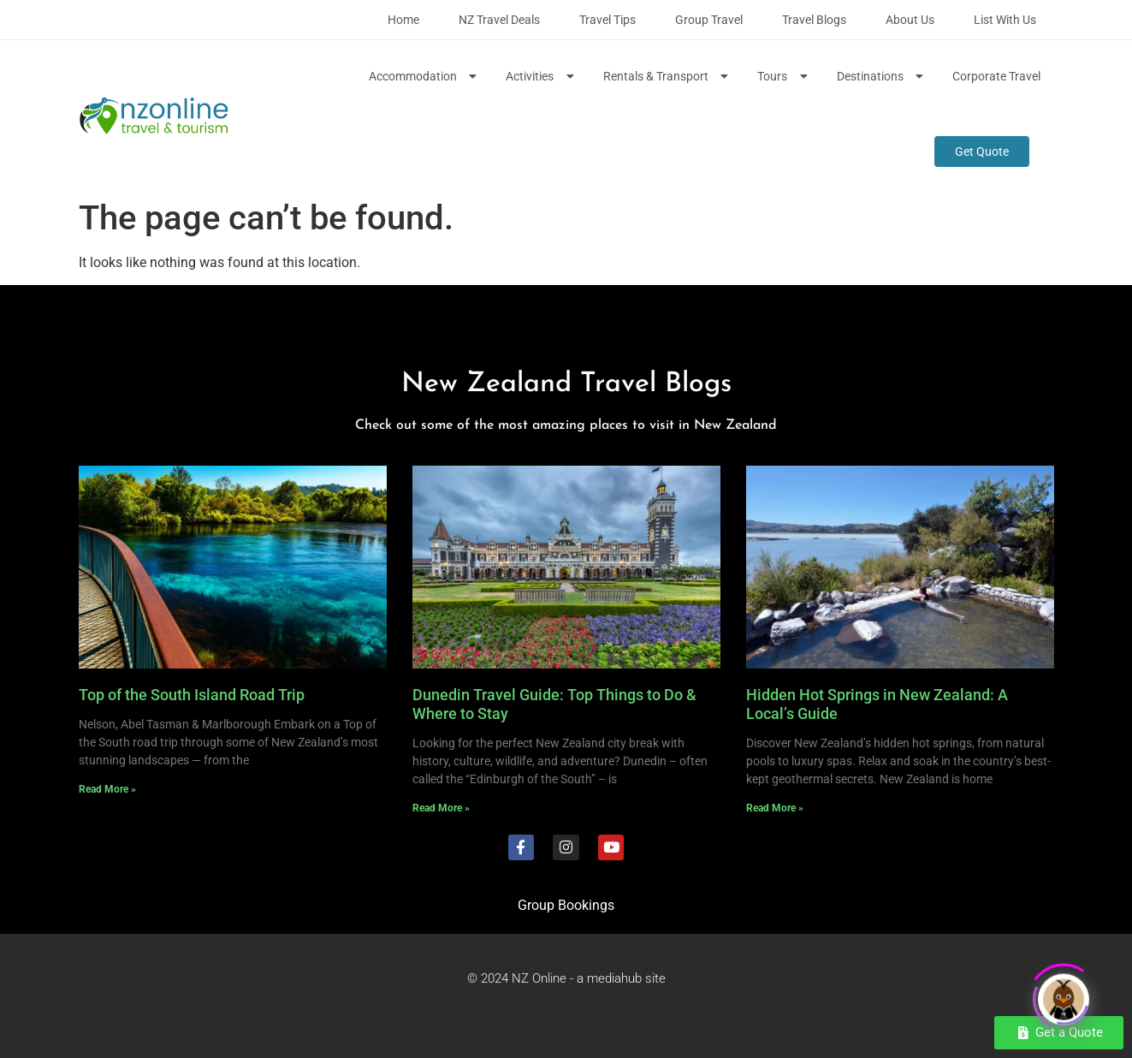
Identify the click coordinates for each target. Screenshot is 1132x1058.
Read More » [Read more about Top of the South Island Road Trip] (107, 789)
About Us (910, 20)
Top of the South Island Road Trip (192, 695)
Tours (784, 76)
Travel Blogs (814, 20)
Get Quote (982, 151)
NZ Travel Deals (499, 20)
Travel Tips (607, 20)
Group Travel (709, 20)
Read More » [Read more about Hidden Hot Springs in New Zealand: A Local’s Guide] (774, 808)
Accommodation (425, 76)
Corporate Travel (996, 76)
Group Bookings (566, 905)
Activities (542, 76)
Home (403, 20)
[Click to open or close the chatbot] (1063, 994)
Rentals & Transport (667, 76)
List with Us (1005, 20)
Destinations (882, 76)
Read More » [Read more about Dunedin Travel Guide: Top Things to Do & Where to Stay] (441, 808)
